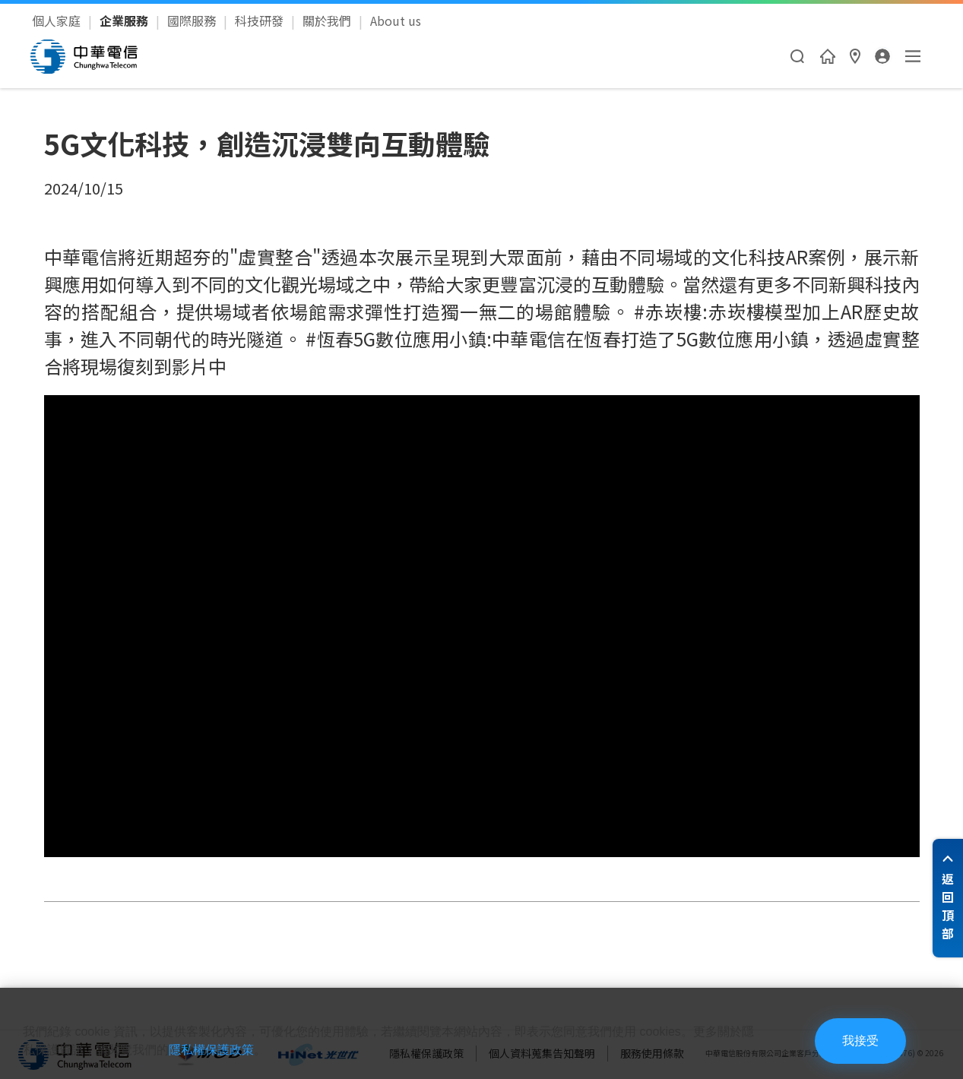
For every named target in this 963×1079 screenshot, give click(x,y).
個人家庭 (58, 20)
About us (395, 20)
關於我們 (328, 20)
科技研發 (261, 20)
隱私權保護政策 (211, 1049)
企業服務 (125, 20)
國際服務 (193, 20)
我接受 (860, 1040)
